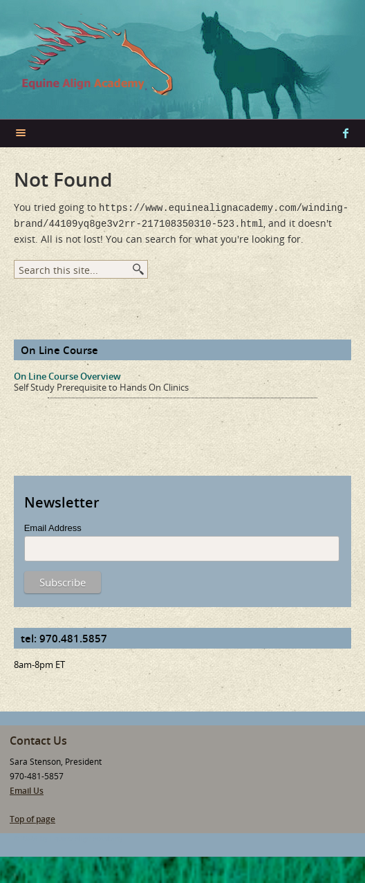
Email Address (53, 525)
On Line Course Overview (67, 373)
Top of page (32, 816)
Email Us (27, 788)
